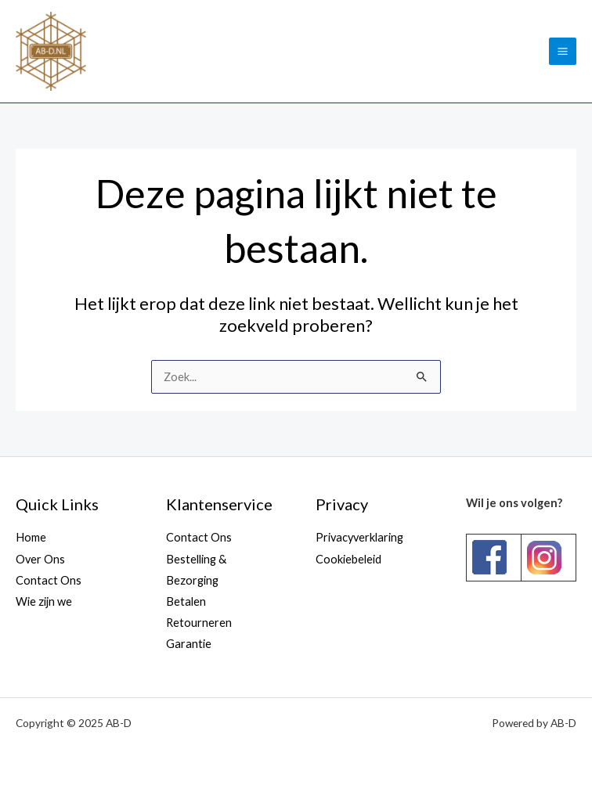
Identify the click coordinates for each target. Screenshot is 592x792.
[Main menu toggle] (562, 51)
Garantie (188, 643)
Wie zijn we (44, 601)
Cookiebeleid (348, 559)
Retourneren (199, 622)
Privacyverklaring (359, 537)
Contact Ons (48, 580)
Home (31, 537)
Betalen (186, 601)
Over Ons (40, 559)
